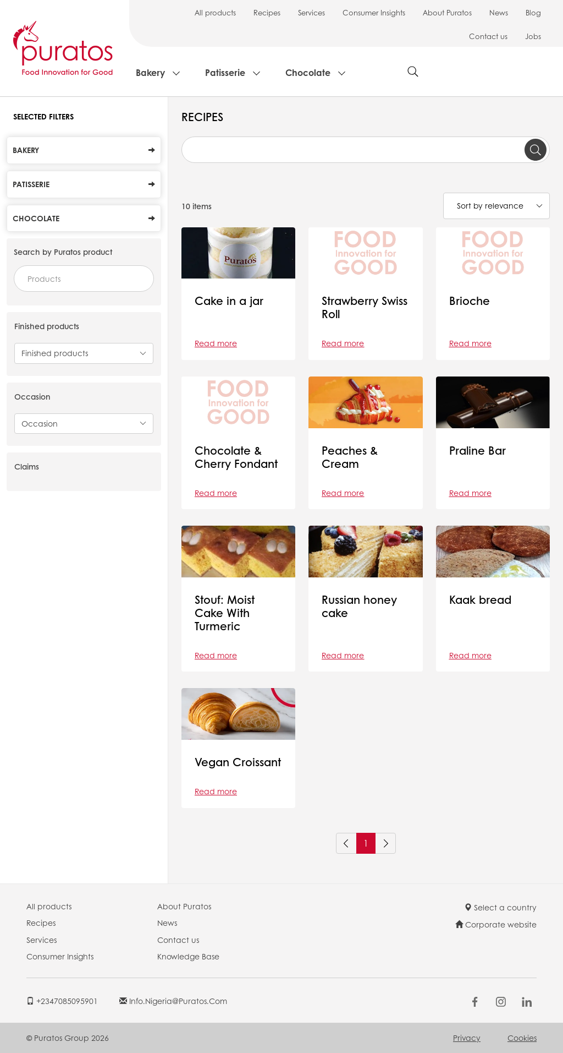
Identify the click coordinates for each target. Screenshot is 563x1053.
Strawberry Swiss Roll (364, 307)
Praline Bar (477, 450)
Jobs (533, 36)
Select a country (500, 907)
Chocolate (307, 72)
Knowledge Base (188, 956)
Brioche (469, 300)
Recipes (266, 12)
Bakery (150, 72)
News (498, 12)
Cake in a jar (229, 300)
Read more (216, 342)
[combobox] (84, 278)
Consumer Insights (374, 12)
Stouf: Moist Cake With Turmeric (225, 613)
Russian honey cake (359, 606)
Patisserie (225, 72)
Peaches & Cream (350, 457)
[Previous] (346, 843)
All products (215, 12)
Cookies (522, 1037)
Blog (533, 12)
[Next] (385, 843)
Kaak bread (480, 599)
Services (311, 12)
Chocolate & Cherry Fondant (236, 457)
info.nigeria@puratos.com (173, 1000)
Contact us (488, 36)
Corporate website (496, 924)
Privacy (467, 1037)
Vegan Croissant (238, 762)
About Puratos (447, 12)
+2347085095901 (62, 1000)
